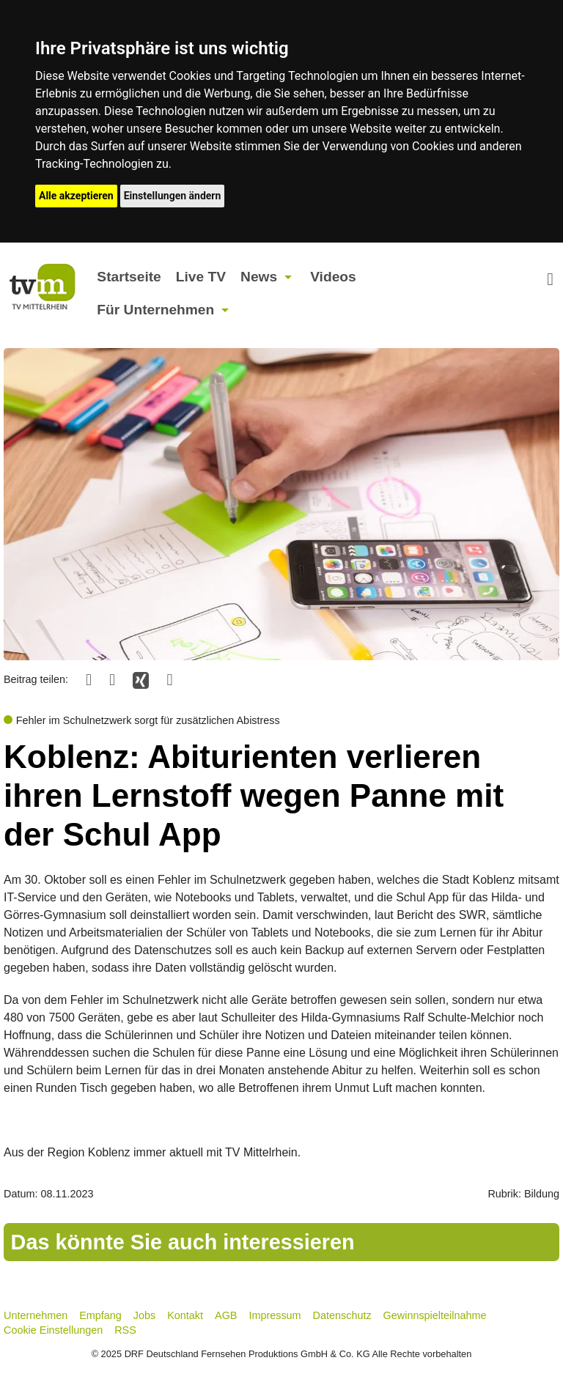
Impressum (275, 1315)
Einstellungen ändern (172, 196)
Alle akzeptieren (76, 196)
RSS (125, 1330)
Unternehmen (35, 1315)
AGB (226, 1315)
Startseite (129, 276)
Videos (333, 276)
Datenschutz (342, 1315)
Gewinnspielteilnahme (435, 1315)
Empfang (100, 1315)
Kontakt (185, 1315)
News (258, 276)
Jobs (144, 1315)
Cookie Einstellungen (53, 1330)
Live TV (201, 276)
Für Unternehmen (155, 309)
